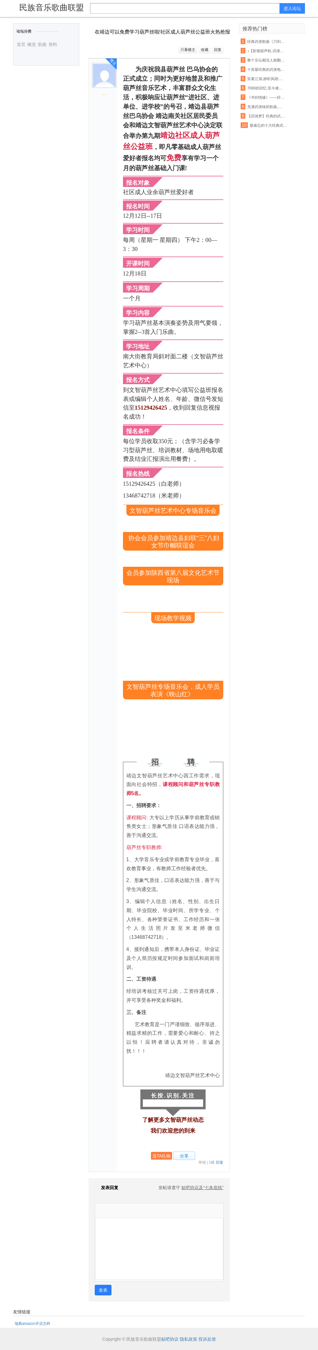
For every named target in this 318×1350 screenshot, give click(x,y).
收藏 (204, 50)
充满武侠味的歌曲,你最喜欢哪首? (266, 107)
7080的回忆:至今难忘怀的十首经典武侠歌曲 (266, 88)
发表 (103, 1290)
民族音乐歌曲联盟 (51, 7)
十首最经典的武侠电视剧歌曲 (266, 69)
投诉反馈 (207, 1339)
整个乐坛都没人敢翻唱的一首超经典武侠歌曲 (266, 60)
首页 (21, 44)
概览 (31, 44)
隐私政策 (188, 1339)
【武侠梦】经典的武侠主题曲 (266, 116)
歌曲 (42, 44)
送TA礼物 (161, 1155)
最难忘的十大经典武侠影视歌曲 (269, 125)
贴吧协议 (170, 1339)
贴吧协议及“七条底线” (202, 1187)
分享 (184, 1155)
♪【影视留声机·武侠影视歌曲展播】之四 (266, 51)
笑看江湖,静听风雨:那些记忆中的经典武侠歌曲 (266, 79)
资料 (52, 44)
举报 (202, 1162)
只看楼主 (187, 50)
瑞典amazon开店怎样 (32, 1323)
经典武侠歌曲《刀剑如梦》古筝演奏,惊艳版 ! (266, 41)
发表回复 (106, 1187)
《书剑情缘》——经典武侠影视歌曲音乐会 (266, 97)
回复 (217, 50)
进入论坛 (292, 8)
